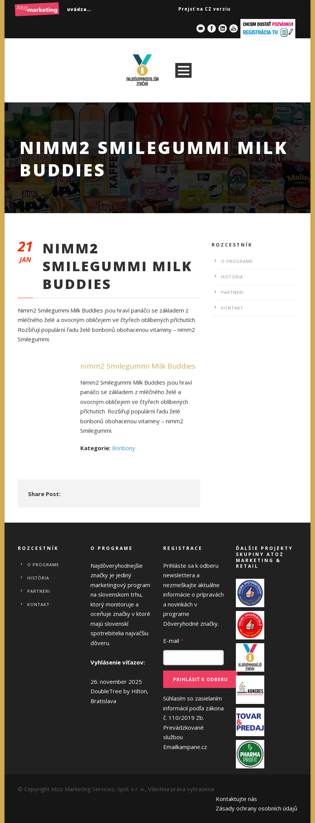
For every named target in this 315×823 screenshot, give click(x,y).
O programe (237, 261)
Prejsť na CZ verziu (204, 9)
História (232, 277)
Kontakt (232, 308)
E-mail (173, 640)
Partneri (232, 292)
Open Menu (183, 70)
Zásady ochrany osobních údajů (256, 808)
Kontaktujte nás (236, 799)
